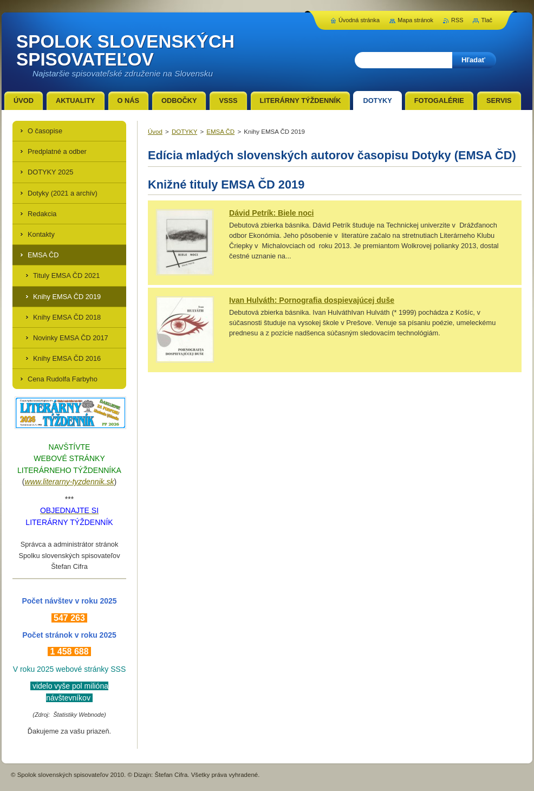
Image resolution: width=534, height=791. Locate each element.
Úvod (155, 131)
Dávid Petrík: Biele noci (271, 213)
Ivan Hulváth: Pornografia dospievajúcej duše (311, 300)
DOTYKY (184, 131)
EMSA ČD (220, 131)
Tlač (486, 20)
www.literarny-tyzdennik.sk (69, 481)
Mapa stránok (415, 20)
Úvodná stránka (359, 20)
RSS (457, 20)
